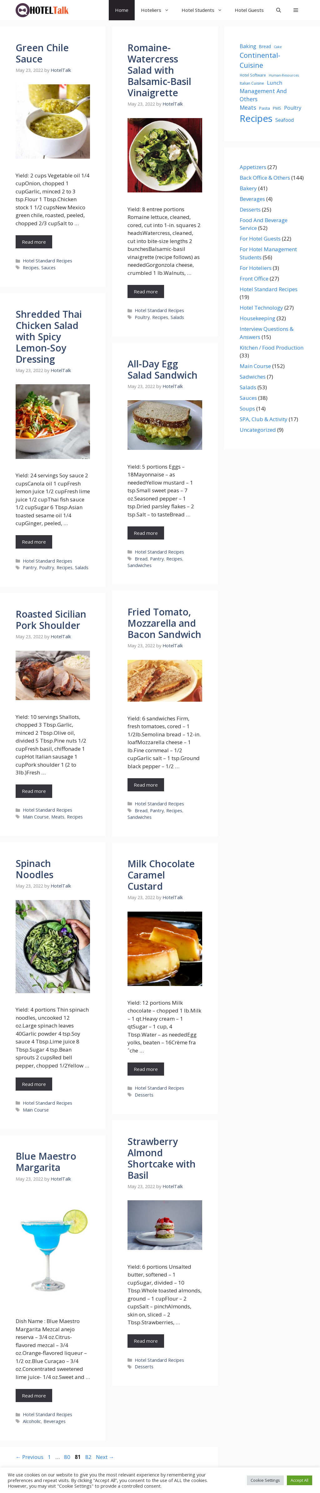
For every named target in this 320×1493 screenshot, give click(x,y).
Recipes (31, 268)
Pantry (30, 567)
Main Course (36, 817)
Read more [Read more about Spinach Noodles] (34, 1084)
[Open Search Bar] (278, 10)
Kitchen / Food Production (271, 347)
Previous (29, 1457)
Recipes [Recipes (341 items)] (256, 118)
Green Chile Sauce (42, 53)
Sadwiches (253, 376)
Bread (141, 559)
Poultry (142, 317)
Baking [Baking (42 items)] (248, 46)
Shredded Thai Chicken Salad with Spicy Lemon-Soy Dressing (49, 337)
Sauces (48, 268)
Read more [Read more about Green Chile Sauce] (34, 242)
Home (121, 10)
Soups (247, 408)
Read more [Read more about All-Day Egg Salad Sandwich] (146, 533)
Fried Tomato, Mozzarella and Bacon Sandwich (164, 623)
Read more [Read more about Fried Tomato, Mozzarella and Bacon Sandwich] (146, 785)
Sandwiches (140, 565)
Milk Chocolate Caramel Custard (161, 875)
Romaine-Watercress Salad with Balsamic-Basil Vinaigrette (159, 70)
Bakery (248, 188)
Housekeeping (257, 318)
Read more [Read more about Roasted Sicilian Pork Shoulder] (34, 791)
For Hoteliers (256, 267)
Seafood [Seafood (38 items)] (284, 120)
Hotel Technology (261, 307)
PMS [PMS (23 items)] (277, 108)
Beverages (54, 1421)
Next (105, 1457)
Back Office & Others (265, 177)
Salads (177, 317)
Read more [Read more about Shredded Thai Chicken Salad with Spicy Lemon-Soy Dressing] (34, 542)
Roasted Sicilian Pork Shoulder (51, 620)
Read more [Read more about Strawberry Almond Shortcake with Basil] (146, 1341)
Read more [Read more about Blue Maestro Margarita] (34, 1395)
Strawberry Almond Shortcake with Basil (162, 1158)
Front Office (254, 278)
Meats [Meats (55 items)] (248, 107)
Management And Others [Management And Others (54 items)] (263, 95)
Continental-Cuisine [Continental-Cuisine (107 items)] (260, 60)
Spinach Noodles (34, 869)
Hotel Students (205, 10)
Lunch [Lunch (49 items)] (274, 82)
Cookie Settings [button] (265, 1480)
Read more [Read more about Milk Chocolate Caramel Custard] (146, 1069)
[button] (295, 10)
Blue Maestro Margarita (46, 1162)
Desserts (144, 1095)
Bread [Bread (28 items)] (265, 46)
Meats (57, 817)
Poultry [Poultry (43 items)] (292, 107)
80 (68, 1457)
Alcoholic (32, 1421)
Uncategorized (258, 429)
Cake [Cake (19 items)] (278, 46)
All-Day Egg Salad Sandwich (163, 369)
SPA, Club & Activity (264, 419)
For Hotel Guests (260, 238)
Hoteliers (158, 10)
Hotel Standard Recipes (47, 261)
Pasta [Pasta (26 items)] (264, 108)
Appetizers (253, 167)
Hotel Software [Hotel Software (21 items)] (253, 74)
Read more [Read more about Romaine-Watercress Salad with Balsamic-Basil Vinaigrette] (146, 291)
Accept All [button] (299, 1480)
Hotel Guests (249, 10)
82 (89, 1457)
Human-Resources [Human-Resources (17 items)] (284, 75)
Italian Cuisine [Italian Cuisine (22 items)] (252, 83)
